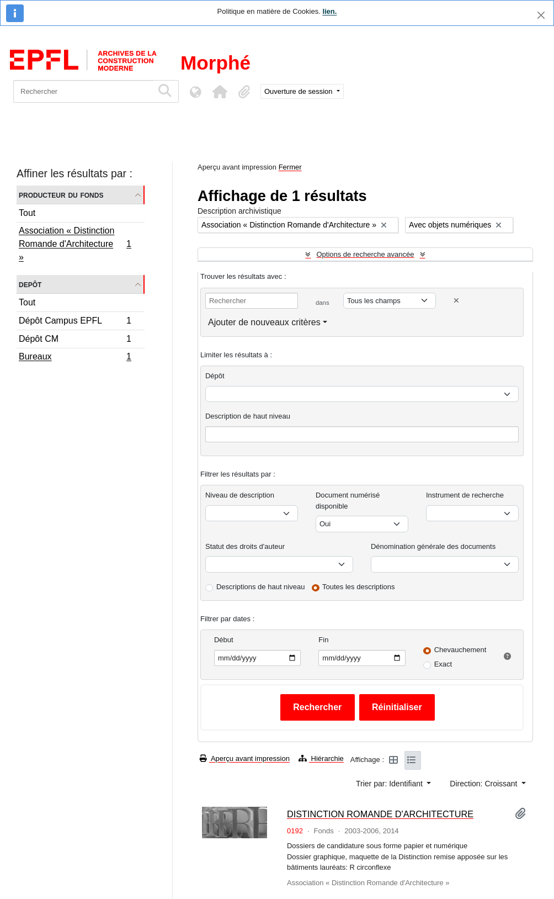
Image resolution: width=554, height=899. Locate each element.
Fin (323, 640)
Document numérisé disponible (348, 500)
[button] (219, 92)
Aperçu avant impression (245, 758)
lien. (329, 11)
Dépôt (215, 376)
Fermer (290, 167)
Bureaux (74, 358)
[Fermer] (541, 15)
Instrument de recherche (465, 495)
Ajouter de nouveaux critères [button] (264, 322)
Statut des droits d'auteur (245, 546)
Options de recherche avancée (365, 254)
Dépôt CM (74, 340)
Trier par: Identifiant (390, 783)
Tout (27, 213)
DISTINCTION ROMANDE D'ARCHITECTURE (380, 814)
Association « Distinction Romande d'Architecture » (74, 244)
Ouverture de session (299, 91)
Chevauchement (460, 650)
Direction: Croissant (484, 783)
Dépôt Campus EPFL (74, 322)
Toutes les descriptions (358, 587)
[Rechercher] (83, 91)
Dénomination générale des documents (433, 546)
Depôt (30, 284)
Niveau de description (239, 495)
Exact (443, 664)
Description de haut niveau (247, 416)
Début (223, 640)
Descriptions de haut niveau (260, 587)
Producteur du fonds (61, 194)
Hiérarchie (321, 758)
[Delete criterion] (456, 301)
